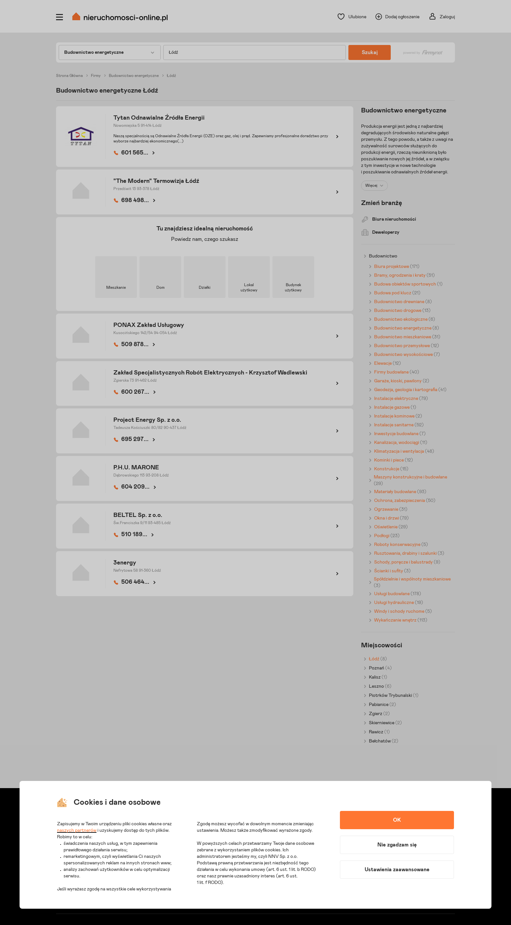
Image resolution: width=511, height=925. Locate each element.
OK (397, 820)
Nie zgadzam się (397, 844)
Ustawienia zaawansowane (397, 869)
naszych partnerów (76, 830)
